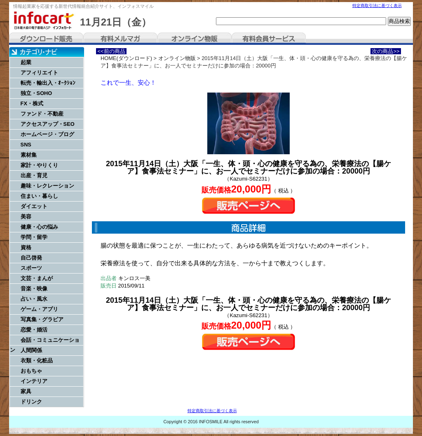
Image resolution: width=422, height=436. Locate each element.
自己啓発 (31, 258)
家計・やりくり (39, 165)
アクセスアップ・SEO (48, 124)
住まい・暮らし (39, 196)
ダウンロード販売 (46, 38)
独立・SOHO (36, 93)
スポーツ (31, 268)
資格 (26, 247)
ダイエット (34, 206)
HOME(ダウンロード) (126, 58)
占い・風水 (34, 299)
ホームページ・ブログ (47, 134)
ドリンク (31, 402)
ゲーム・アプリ (39, 309)
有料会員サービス (269, 38)
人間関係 (31, 350)
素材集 (29, 155)
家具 (26, 391)
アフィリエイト (39, 73)
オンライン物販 (194, 38)
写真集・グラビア (42, 319)
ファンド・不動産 (42, 114)
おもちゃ (31, 371)
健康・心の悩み (39, 227)
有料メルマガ (120, 38)
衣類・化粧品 (37, 360)
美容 (26, 216)
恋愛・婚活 (34, 330)
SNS (26, 144)
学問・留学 (34, 237)
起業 (26, 62)
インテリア (34, 381)
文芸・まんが (37, 278)
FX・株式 (32, 103)
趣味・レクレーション (47, 186)
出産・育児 (34, 175)
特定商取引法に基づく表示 (377, 5)
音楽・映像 (34, 288)
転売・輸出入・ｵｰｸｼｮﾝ (48, 83)
